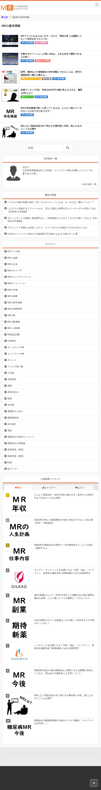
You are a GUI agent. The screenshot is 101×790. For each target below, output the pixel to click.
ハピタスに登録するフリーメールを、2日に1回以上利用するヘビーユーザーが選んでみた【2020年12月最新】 (51, 210)
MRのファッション (16, 283)
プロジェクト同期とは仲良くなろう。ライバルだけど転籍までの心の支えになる (47, 227)
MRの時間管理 (41, 43)
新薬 (9, 398)
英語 (9, 430)
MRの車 (11, 315)
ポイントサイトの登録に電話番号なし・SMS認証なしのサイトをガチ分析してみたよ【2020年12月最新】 (52, 219)
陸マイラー (13, 468)
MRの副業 (12, 296)
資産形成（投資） (16, 449)
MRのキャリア (27, 97)
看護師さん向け (15, 411)
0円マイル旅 (13, 251)
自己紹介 (11, 424)
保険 (9, 385)
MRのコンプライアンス (31, 79)
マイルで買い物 (15, 366)
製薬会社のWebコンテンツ (20, 436)
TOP (4, 17)
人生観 (10, 373)
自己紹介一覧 (90, 184)
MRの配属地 (13, 321)
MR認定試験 (13, 334)
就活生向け (13, 392)
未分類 (10, 405)
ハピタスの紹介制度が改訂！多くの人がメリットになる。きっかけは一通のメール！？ (50, 202)
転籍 (9, 462)
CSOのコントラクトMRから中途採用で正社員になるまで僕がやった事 (42, 234)
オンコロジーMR (15, 347)
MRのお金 (12, 264)
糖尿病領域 (13, 417)
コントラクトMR (15, 353)
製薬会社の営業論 (43, 61)
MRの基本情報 (27, 43)
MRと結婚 (12, 258)
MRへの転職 (13, 328)
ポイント (11, 360)
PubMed (11, 341)
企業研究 (11, 379)
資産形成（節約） (16, 456)
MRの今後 (46, 79)
